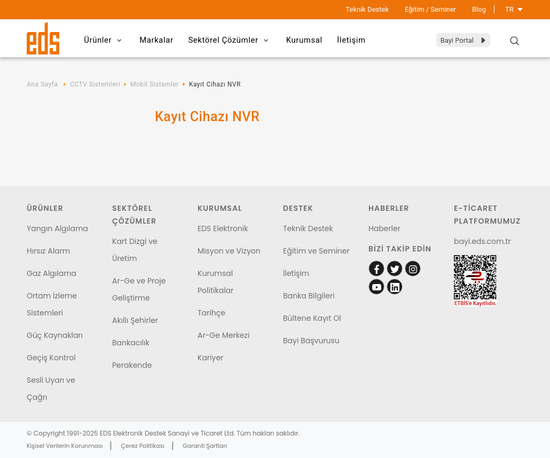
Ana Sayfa (42, 84)
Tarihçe (211, 312)
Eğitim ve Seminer (316, 251)
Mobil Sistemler (154, 84)
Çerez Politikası (142, 445)
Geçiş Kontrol (51, 357)
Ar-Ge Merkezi (223, 335)
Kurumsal (309, 40)
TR (514, 9)
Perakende (132, 365)
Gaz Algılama (51, 273)
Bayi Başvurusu (311, 340)
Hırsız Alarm (48, 251)
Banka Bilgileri (309, 295)
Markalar (159, 40)
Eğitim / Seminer (430, 9)
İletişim (358, 40)
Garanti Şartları (205, 445)
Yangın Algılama (57, 228)
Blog (479, 9)
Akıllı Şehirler (135, 320)
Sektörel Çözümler (233, 40)
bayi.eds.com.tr (482, 241)
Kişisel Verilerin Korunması (65, 445)
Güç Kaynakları (55, 335)
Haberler (384, 228)
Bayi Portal (464, 40)
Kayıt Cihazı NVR (215, 84)
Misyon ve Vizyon (229, 251)
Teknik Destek (367, 9)
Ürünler (105, 40)
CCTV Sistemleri (95, 84)
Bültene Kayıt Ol (312, 318)
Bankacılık (131, 342)
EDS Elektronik (223, 228)
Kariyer (210, 357)
